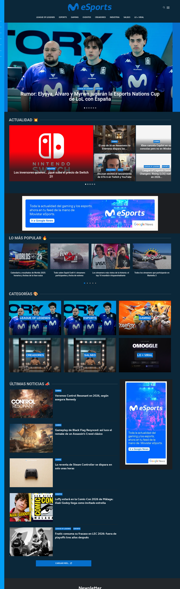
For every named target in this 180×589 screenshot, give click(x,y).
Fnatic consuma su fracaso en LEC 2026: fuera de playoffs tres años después (85, 536)
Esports (63, 17)
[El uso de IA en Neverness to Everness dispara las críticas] (114, 139)
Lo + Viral (139, 17)
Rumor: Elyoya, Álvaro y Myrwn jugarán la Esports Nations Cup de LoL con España (90, 96)
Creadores (100, 17)
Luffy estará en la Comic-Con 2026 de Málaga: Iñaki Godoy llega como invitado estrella (84, 501)
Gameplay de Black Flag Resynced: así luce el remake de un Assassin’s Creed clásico (83, 432)
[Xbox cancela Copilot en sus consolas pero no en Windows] (157, 139)
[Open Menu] (168, 7)
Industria (114, 17)
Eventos (87, 17)
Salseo (127, 17)
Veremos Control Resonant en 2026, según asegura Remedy (81, 397)
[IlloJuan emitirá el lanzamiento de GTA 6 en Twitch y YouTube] (114, 167)
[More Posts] (63, 563)
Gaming (75, 17)
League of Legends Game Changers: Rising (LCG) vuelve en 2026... (157, 173)
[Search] (164, 7)
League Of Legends (45, 17)
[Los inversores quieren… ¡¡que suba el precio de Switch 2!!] (51, 153)
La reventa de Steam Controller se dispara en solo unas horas (83, 466)
